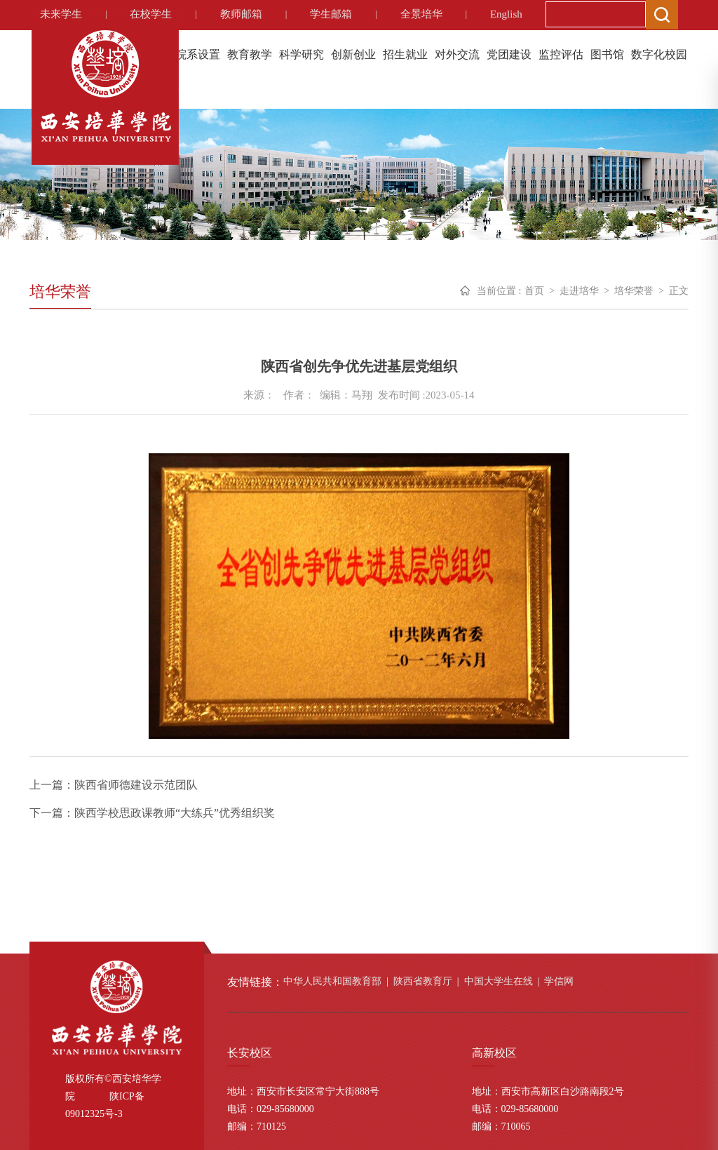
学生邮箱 (331, 14)
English (506, 14)
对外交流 (457, 54)
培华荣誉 (633, 291)
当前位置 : (499, 291)
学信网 (559, 981)
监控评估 (560, 54)
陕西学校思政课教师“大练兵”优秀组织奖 (174, 813)
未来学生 (61, 14)
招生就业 (405, 54)
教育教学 (249, 54)
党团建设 (509, 54)
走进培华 (579, 291)
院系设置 (197, 54)
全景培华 (421, 14)
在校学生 (151, 14)
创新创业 (353, 54)
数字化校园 (659, 54)
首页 (534, 291)
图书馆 (607, 54)
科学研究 (301, 54)
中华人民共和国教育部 (332, 981)
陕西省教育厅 (422, 981)
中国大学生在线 (498, 981)
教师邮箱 (241, 14)
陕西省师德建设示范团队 (136, 785)
